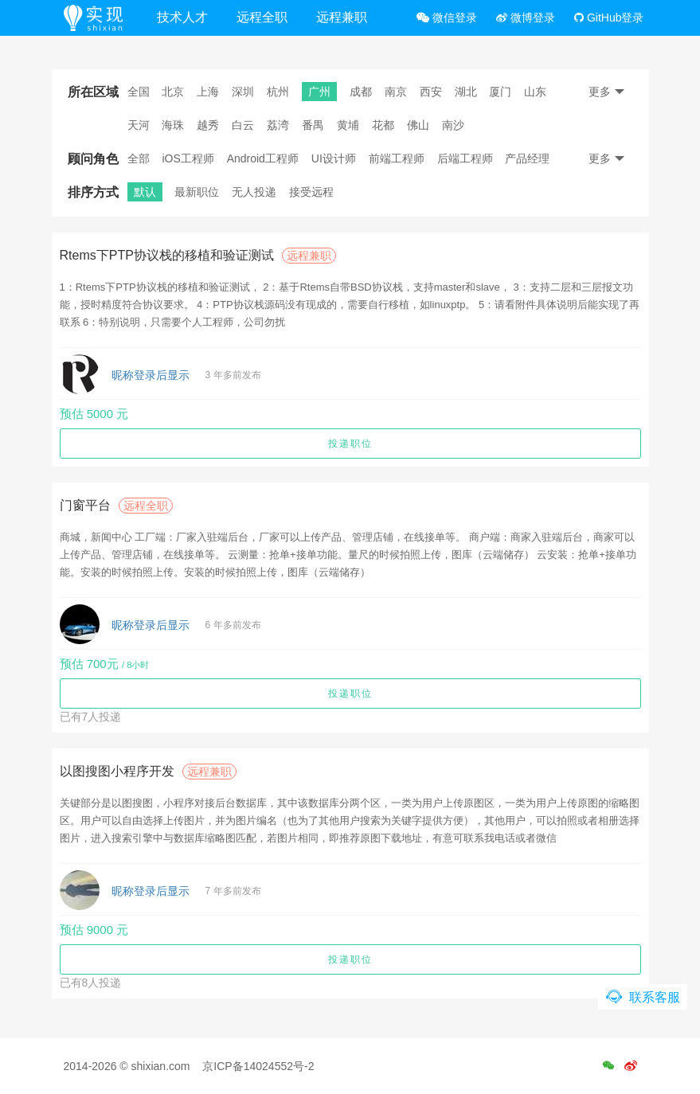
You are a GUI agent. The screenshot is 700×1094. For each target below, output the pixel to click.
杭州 (278, 91)
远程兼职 (341, 17)
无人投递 (254, 192)
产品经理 (527, 158)
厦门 (500, 91)
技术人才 (182, 17)
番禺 (313, 125)
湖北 (466, 91)
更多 (607, 91)
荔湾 (278, 125)
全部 (138, 158)
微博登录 (525, 17)
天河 (138, 125)
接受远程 (311, 192)
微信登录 (446, 17)
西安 (431, 91)
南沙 (453, 125)
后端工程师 (465, 158)
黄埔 (348, 125)
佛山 (418, 125)
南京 (396, 91)
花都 (383, 125)
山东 (535, 91)
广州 (319, 91)
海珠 (173, 125)
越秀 (208, 125)
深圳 (243, 91)
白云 (243, 125)
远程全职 (262, 17)
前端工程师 (396, 158)
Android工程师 (263, 158)
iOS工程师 (187, 158)
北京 (173, 91)
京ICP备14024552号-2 (258, 1066)
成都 (361, 91)
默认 (145, 192)
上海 (208, 91)
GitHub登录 (608, 17)
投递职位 (350, 443)
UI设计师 (333, 158)
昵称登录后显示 (150, 375)
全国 (138, 91)
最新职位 (196, 192)
